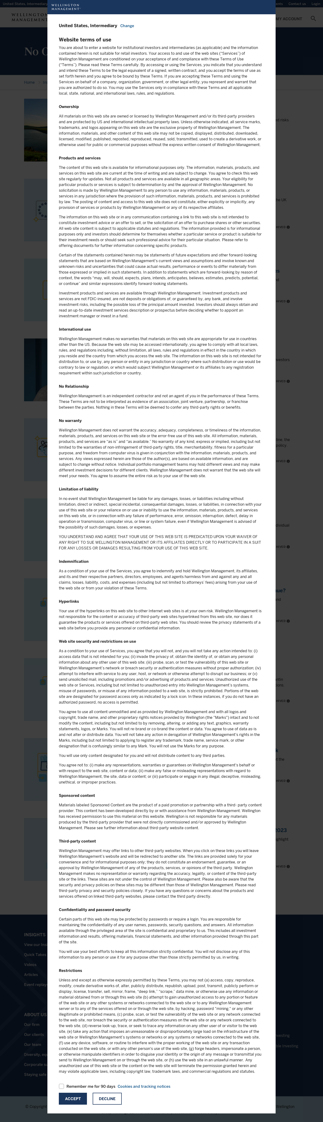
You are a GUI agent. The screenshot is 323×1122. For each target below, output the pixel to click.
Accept (73, 1099)
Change (127, 26)
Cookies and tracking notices (144, 1086)
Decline (107, 1099)
